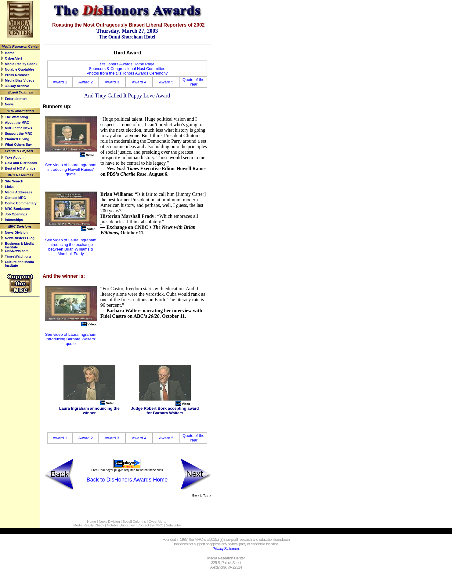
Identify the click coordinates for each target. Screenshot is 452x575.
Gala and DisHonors (21, 163)
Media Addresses (18, 192)
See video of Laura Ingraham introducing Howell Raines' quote (70, 169)
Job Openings (16, 214)
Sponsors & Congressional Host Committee (127, 68)
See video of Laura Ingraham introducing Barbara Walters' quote (70, 339)
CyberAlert (13, 58)
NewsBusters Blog (19, 238)
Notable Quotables (19, 69)
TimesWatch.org (18, 256)
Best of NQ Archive (20, 168)
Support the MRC (18, 133)
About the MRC (17, 122)
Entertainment (16, 99)
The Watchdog (16, 117)
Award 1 (60, 82)
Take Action (14, 157)
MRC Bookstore (17, 209)
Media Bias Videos (19, 80)
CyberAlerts (157, 521)
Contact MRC (15, 198)
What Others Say (18, 144)
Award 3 (112, 82)
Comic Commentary (21, 203)
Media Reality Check (21, 64)
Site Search (14, 181)
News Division (16, 232)
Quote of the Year (193, 81)
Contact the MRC (150, 525)
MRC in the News (18, 128)
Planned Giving (17, 139)
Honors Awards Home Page (127, 64)
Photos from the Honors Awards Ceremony (127, 73)
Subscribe (173, 525)
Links (9, 187)
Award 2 (85, 82)
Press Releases (17, 75)
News (9, 104)
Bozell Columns (134, 521)
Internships (14, 220)
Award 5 (166, 82)
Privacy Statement (226, 548)
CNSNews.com (17, 251)
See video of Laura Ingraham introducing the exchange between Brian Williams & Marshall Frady (70, 247)
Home (9, 53)
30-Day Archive (17, 86)
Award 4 (139, 82)
